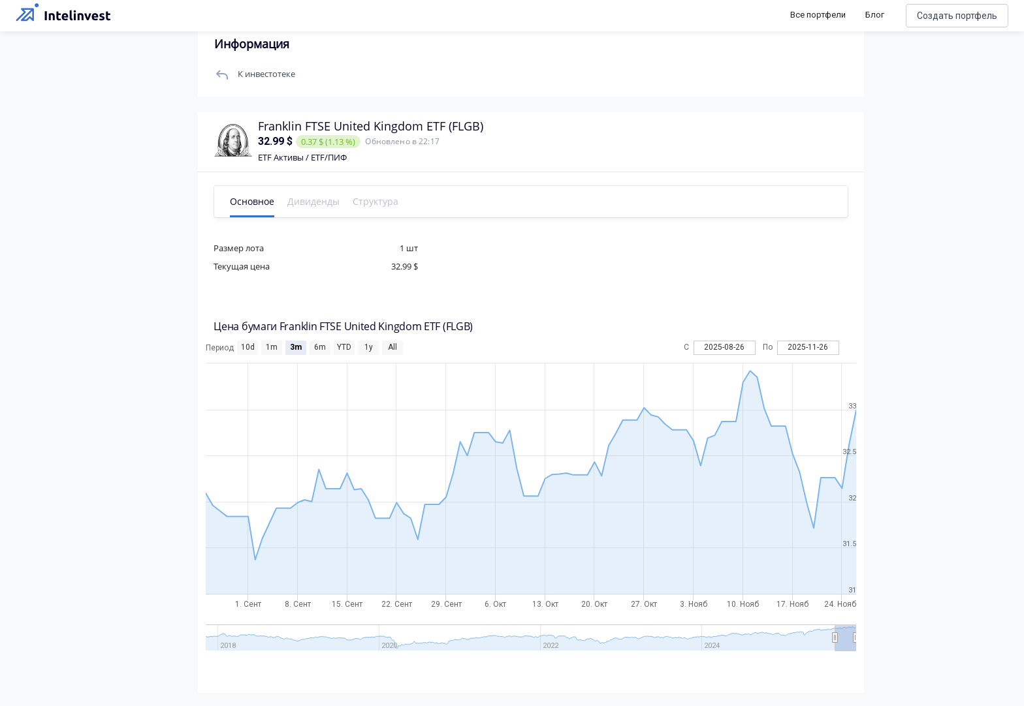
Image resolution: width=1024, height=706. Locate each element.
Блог (874, 15)
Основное (253, 201)
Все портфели (818, 15)
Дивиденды (314, 201)
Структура (376, 201)
